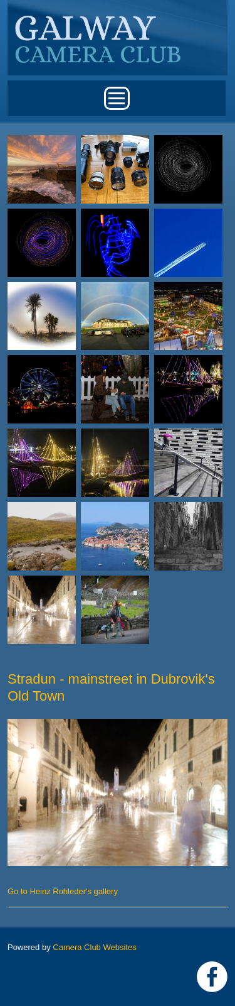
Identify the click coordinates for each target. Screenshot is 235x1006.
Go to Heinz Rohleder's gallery (63, 891)
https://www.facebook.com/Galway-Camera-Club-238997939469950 (212, 976)
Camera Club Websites (94, 947)
